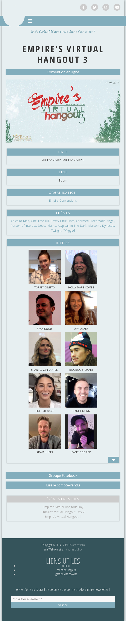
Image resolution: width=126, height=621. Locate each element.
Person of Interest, (24, 226)
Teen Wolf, (98, 221)
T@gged (69, 230)
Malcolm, (95, 226)
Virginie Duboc (74, 549)
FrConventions (77, 545)
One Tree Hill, (41, 221)
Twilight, (57, 230)
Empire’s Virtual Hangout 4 (63, 516)
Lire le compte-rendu (63, 485)
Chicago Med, (21, 221)
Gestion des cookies (66, 574)
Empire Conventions (63, 200)
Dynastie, (108, 226)
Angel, (110, 221)
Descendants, (48, 226)
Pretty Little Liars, (63, 221)
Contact (66, 565)
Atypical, (64, 226)
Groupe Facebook (63, 475)
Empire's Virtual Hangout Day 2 (63, 512)
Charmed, (83, 221)
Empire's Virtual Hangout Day (63, 507)
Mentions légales (66, 570)
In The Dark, (79, 226)
